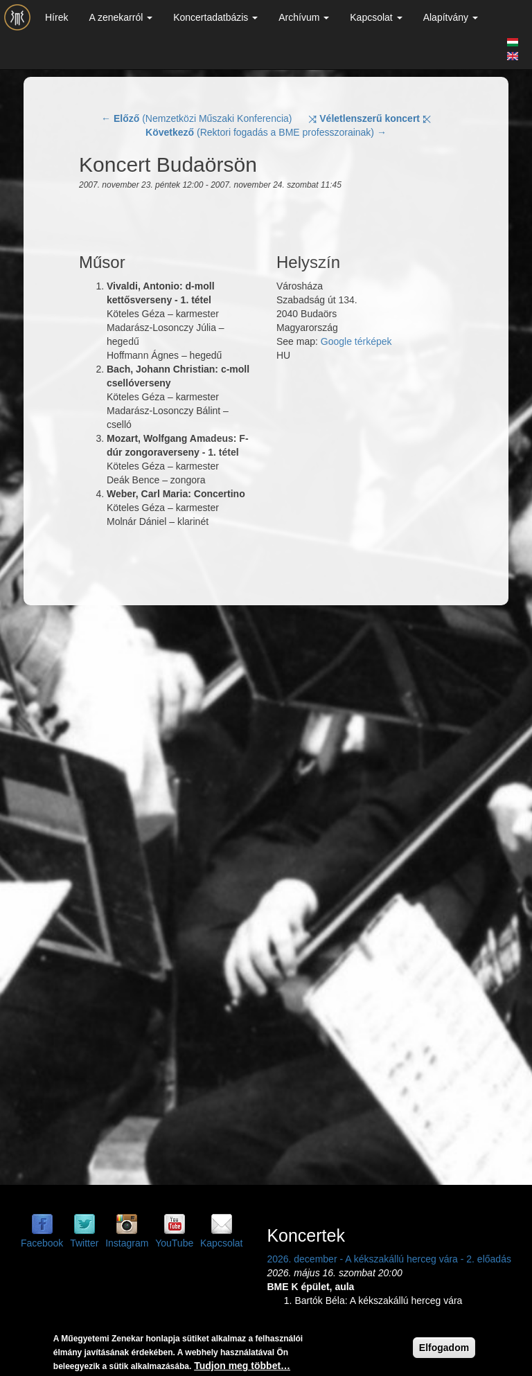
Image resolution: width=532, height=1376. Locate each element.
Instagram (126, 1243)
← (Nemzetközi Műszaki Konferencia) (196, 118)
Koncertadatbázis (215, 17)
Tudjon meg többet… (242, 1365)
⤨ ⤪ (369, 118)
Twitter (84, 1243)
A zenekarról (120, 17)
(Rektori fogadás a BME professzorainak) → (266, 132)
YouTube (174, 1243)
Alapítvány (450, 17)
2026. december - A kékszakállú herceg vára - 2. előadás (389, 1259)
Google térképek (356, 341)
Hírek (56, 17)
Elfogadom (444, 1347)
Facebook (42, 1243)
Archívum (303, 17)
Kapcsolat (376, 17)
